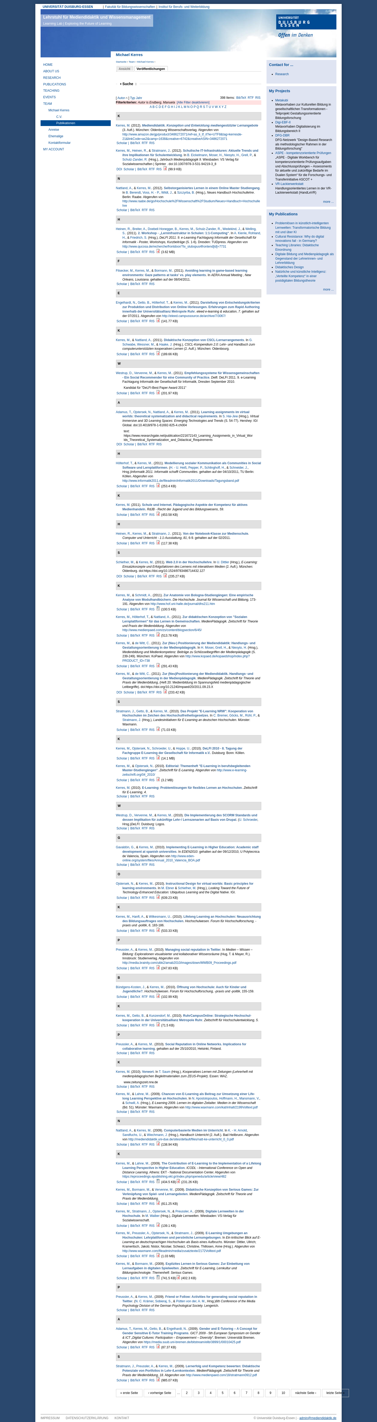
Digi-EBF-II (283, 122)
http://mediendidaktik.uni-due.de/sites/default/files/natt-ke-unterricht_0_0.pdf (181, 1139)
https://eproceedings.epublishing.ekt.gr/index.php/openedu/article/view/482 (174, 1176)
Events (49, 97)
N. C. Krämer (144, 1301)
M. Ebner (167, 888)
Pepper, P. (195, 467)
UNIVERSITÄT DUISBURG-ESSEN (68, 7)
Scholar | (123, 143)
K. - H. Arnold (237, 1130)
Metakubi (281, 100)
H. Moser (207, 647)
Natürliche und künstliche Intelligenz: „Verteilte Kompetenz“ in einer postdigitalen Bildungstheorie (300, 276)
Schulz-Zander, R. (135, 159)
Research (52, 78)
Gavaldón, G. (125, 847)
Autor (121, 98)
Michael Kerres (145, 61)
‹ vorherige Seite (159, 1393)
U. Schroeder (248, 820)
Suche (130, 84)
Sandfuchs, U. (132, 1135)
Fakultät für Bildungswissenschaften (130, 7)
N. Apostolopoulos (205, 1098)
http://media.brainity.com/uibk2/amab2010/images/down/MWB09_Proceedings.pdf (179, 963)
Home (48, 65)
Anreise (53, 130)
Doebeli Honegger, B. (163, 229)
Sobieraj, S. (163, 1301)
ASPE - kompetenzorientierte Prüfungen (303, 153)
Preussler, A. (125, 949)
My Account (53, 149)
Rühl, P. (250, 715)
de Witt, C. (142, 643)
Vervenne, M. (143, 373)
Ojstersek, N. (142, 412)
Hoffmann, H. (228, 1098)
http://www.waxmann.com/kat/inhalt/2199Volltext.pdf (221, 1107)
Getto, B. (144, 302)
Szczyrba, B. (186, 192)
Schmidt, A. (143, 595)
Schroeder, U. (161, 748)
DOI (119, 169)
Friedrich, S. (138, 237)
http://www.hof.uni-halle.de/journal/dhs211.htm (183, 604)
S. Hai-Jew (230, 416)
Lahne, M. (142, 1094)
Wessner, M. (145, 344)
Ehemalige (55, 136)
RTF (251, 98)
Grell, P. (246, 155)
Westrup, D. (124, 373)
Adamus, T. (124, 412)
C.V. (59, 117)
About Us (51, 71)
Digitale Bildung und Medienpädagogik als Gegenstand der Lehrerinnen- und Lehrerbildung (304, 258)
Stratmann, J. (161, 150)
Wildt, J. (167, 192)
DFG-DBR (282, 135)
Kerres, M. (123, 150)
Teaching (51, 90)
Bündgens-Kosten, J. (130, 987)
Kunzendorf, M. (159, 1016)
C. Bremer (220, 715)
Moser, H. (215, 155)
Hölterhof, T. (160, 302)
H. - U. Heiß (178, 467)
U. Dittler (223, 562)
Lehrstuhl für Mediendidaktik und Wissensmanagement (97, 20)
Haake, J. (166, 344)
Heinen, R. (139, 150)
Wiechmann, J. (157, 1135)
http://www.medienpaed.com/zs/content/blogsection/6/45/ (162, 630)
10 (283, 1393)
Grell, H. (221, 647)
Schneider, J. (239, 467)
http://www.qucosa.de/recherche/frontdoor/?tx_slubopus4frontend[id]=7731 (174, 246)
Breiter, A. (139, 229)
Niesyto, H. (232, 155)
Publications (54, 84)
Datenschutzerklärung (87, 1418)
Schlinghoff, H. (214, 467)
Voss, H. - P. (150, 192)
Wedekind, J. (232, 229)
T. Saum (164, 1072)
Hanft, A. (138, 916)
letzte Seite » (335, 1393)
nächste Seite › (305, 1393)
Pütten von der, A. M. (190, 1301)
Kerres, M (123, 125)
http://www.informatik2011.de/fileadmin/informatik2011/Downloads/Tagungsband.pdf (181, 481)
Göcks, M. (236, 715)
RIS (257, 98)
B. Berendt (133, 192)
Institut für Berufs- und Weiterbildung (184, 7)
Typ (132, 98)
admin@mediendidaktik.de (317, 1418)
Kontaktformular (59, 143)
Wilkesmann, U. (160, 916)
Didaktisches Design (289, 267)
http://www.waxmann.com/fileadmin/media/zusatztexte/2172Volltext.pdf (172, 1251)
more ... (328, 202)
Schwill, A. (132, 1103)
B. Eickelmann (197, 155)
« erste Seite (129, 1393)
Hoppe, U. (183, 748)
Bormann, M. (163, 270)
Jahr (139, 98)
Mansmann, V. (249, 1098)
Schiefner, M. (125, 562)
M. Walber (153, 1216)
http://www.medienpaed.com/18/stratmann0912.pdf (221, 1375)
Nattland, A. (124, 188)
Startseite (121, 61)
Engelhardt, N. (126, 302)
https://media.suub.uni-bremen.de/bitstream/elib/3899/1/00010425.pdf (192, 1342)
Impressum (50, 1418)
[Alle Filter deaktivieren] (193, 102)
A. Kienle (240, 233)
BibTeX (241, 98)
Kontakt (122, 1418)
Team (132, 61)
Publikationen (65, 123)
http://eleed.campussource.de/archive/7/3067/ (194, 316)
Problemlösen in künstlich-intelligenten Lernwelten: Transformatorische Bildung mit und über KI (303, 227)
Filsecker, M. (125, 270)
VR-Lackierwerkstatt (289, 184)
